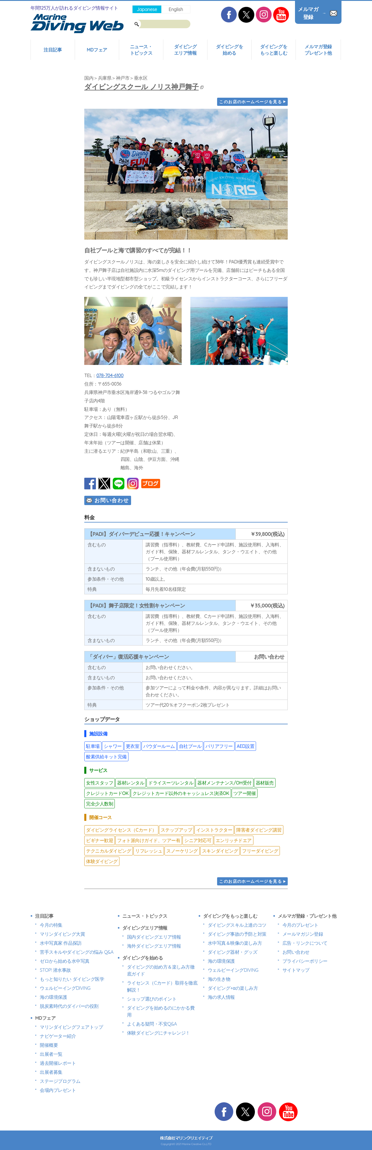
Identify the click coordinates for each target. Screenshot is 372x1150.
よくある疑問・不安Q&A (152, 1024)
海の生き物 (219, 979)
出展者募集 (51, 1072)
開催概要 (49, 1045)
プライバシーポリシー (305, 961)
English (176, 9)
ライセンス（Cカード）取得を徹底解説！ (162, 986)
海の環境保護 (53, 997)
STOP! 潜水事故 (55, 970)
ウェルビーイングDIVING (65, 988)
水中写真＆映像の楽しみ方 (235, 943)
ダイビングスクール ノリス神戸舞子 (144, 86)
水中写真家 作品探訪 (61, 943)
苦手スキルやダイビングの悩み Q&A (76, 952)
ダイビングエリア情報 (185, 50)
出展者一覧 (51, 1054)
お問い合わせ (111, 500)
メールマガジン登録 (302, 934)
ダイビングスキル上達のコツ (237, 925)
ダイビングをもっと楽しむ (273, 50)
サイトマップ (296, 970)
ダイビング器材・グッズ (232, 952)
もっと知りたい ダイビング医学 (72, 979)
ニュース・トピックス (141, 50)
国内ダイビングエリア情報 (154, 937)
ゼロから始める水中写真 (65, 961)
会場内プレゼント (58, 1090)
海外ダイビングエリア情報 (154, 946)
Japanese (147, 9)
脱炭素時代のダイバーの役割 (69, 1006)
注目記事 (53, 50)
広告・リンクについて (305, 943)
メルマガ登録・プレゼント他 (307, 916)
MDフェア (97, 50)
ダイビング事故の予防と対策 (237, 934)
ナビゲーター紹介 (58, 1036)
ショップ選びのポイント (152, 999)
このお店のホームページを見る (250, 101)
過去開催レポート (58, 1063)
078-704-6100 (110, 375)
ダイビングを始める (229, 50)
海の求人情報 (221, 997)
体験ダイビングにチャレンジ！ (158, 1033)
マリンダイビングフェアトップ (71, 1027)
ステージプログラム (60, 1081)
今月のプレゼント (300, 925)
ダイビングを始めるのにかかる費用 (161, 1011)
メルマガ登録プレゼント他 (318, 50)
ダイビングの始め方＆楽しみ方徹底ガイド (161, 970)
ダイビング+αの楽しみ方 (233, 988)
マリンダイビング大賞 (62, 934)
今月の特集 (51, 925)
